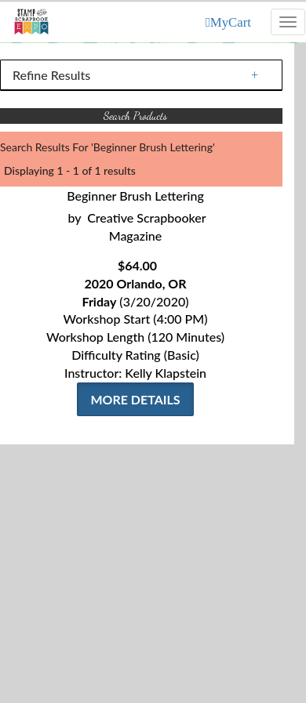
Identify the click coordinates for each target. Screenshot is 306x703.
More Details (135, 399)
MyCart (230, 22)
